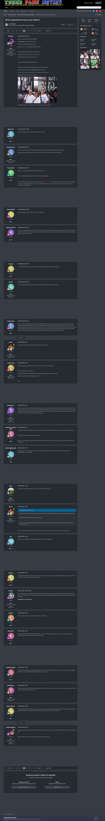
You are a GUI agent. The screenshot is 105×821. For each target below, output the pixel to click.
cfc (95, 28)
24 (14, 30)
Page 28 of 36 (48, 30)
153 (11, 239)
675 (11, 159)
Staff (17, 11)
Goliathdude (13, 23)
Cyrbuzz (10, 613)
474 (11, 180)
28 (24, 30)
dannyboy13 (10, 405)
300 (11, 417)
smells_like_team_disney (10, 428)
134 (11, 333)
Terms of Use (6, 819)
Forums (5, 11)
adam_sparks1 (11, 706)
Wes (11, 536)
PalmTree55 (10, 168)
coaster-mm (10, 363)
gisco (10, 486)
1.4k (11, 141)
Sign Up (98, 2)
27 (21, 30)
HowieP (11, 591)
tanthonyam (10, 685)
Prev (8, 30)
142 (11, 585)
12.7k (11, 548)
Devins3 (10, 573)
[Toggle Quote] (19, 510)
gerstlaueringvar (10, 667)
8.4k (11, 498)
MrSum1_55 (86, 28)
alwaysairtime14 (10, 227)
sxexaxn (10, 264)
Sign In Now (57, 787)
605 (11, 441)
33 (36, 30)
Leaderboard (31, 11)
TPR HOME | (78, 10)
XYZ (96, 32)
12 (11, 718)
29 (26, 30)
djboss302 (11, 129)
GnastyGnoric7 (10, 147)
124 (11, 276)
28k (11, 48)
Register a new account (24, 787)
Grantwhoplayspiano (10, 448)
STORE (87, 10)
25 (16, 30)
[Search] (84, 7)
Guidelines (12, 11)
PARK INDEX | (83, 10)
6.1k (11, 679)
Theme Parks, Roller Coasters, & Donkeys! (25, 25)
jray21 (11, 342)
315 (11, 643)
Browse (6, 8)
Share (63, 24)
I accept (97, 818)
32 (34, 30)
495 (11, 625)
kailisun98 (11, 631)
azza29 (11, 282)
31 (31, 30)
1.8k (11, 294)
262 (11, 603)
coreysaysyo (10, 321)
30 (29, 30)
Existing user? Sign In (89, 2)
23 (11, 30)
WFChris (85, 32)
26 (19, 30)
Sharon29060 (11, 209)
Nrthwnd (10, 36)
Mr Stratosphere (10, 727)
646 (11, 697)
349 (11, 221)
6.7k (11, 354)
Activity (12, 7)
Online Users (23, 11)
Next (40, 30)
